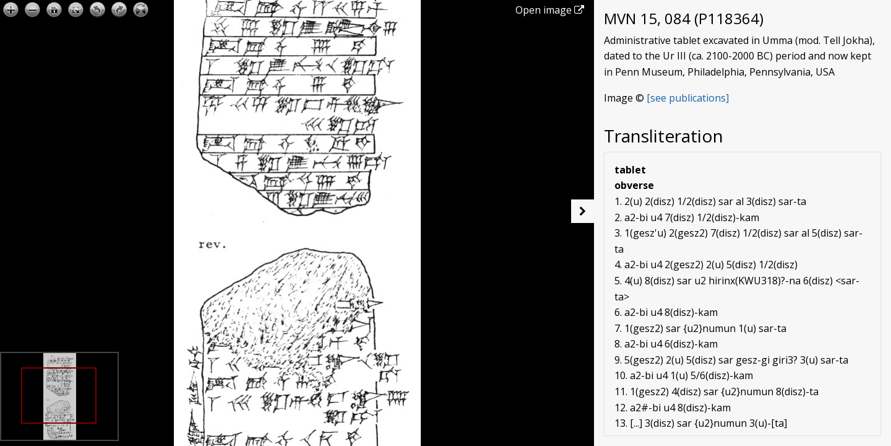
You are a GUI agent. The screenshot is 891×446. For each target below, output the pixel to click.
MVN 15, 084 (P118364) (684, 18)
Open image (549, 10)
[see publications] (688, 98)
